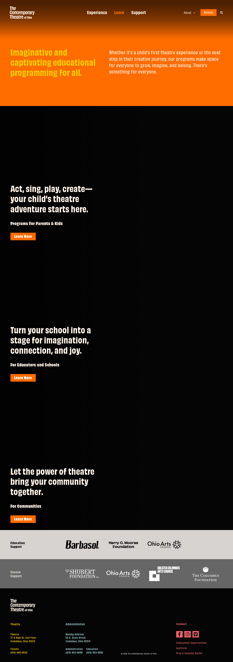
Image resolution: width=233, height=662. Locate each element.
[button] (194, 12)
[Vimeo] (195, 634)
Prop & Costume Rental (189, 653)
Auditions (181, 648)
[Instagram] (187, 634)
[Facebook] (179, 634)
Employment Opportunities (191, 642)
